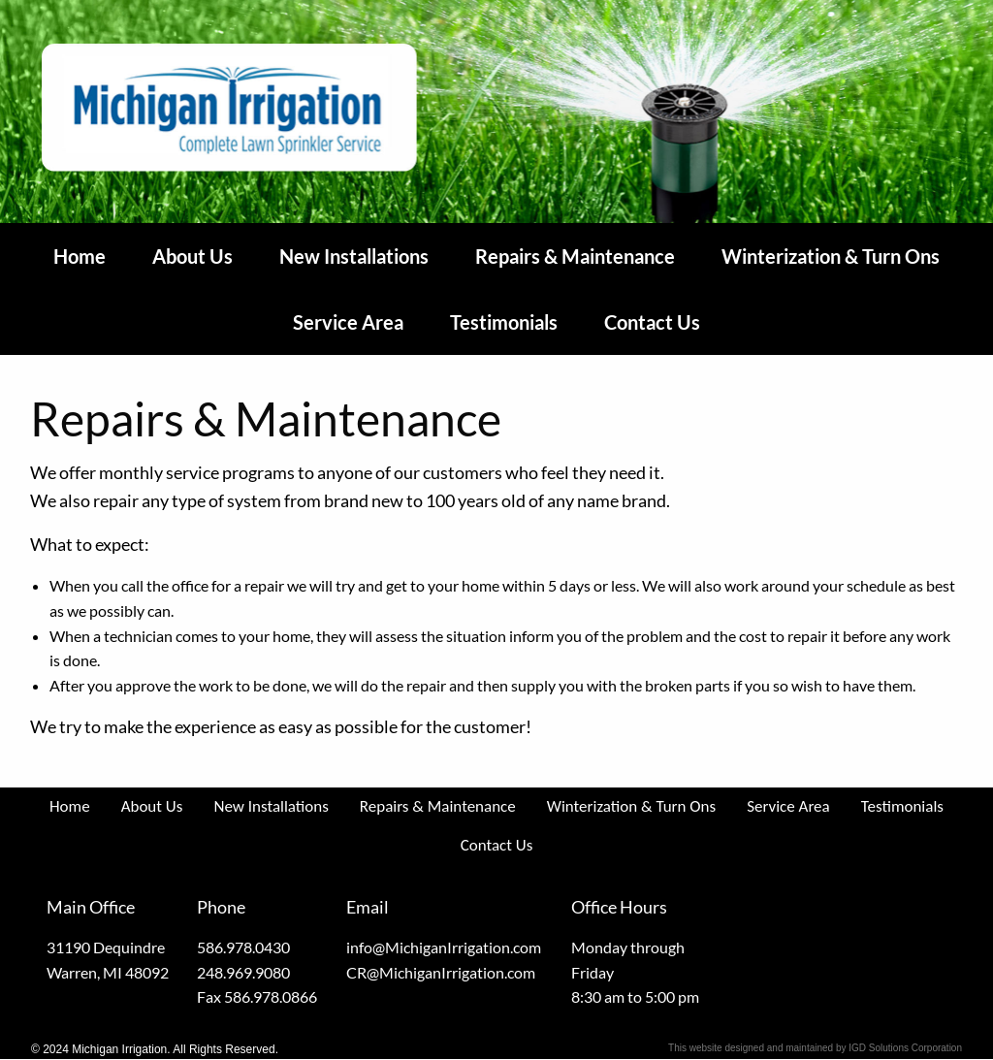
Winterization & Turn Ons (830, 256)
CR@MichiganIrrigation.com (440, 972)
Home (79, 256)
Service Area (348, 322)
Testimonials (504, 322)
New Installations (354, 256)
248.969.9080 (243, 972)
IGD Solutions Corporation (905, 1048)
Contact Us (652, 322)
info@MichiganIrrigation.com (443, 947)
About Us (192, 256)
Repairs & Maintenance (575, 256)
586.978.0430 (243, 947)
